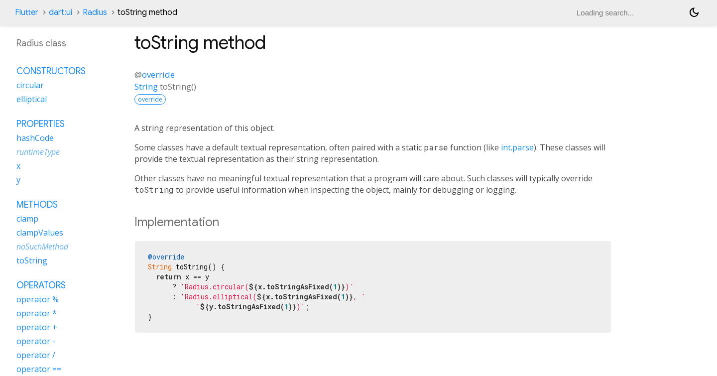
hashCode (35, 137)
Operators (41, 285)
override (158, 74)
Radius (95, 12)
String (146, 86)
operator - (35, 341)
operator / (35, 355)
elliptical (31, 99)
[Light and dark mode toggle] (694, 12)
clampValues (39, 232)
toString (31, 260)
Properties (40, 124)
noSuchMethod (42, 246)
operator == (38, 369)
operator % (37, 299)
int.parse (517, 147)
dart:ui (60, 12)
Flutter (26, 12)
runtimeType (38, 151)
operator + (36, 327)
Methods (37, 204)
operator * (36, 313)
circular (30, 85)
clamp (27, 218)
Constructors (51, 71)
